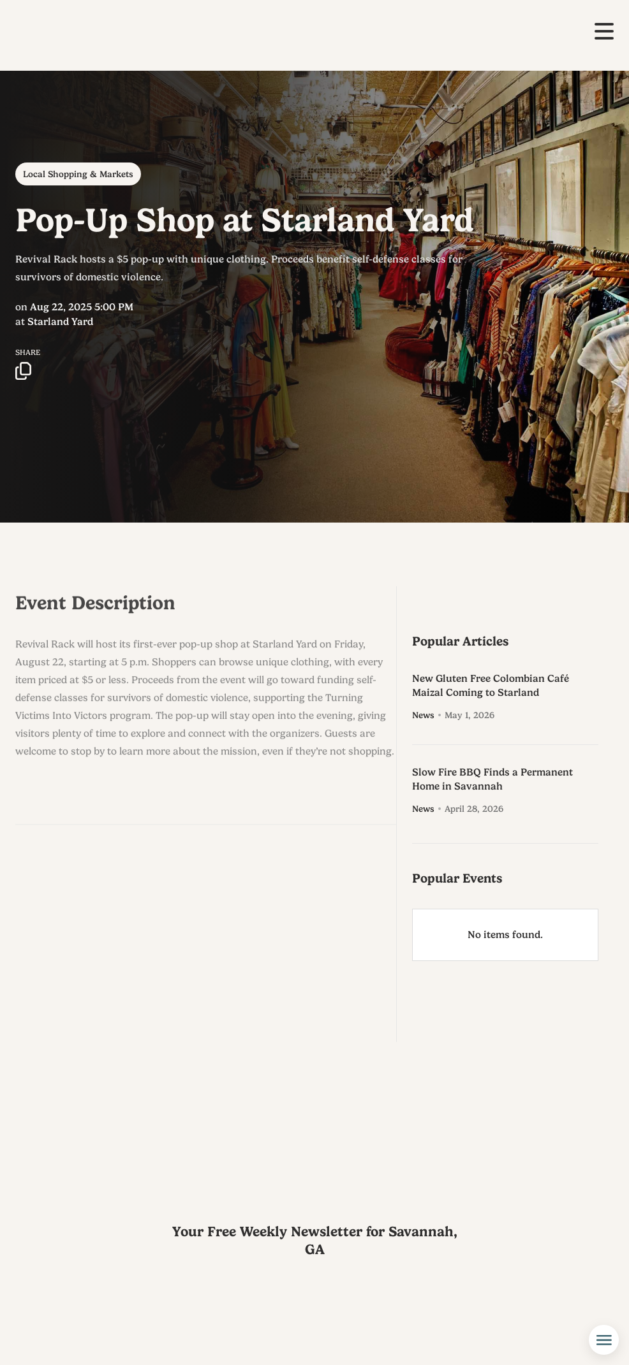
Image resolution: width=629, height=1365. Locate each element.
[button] (604, 31)
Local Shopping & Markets (78, 174)
